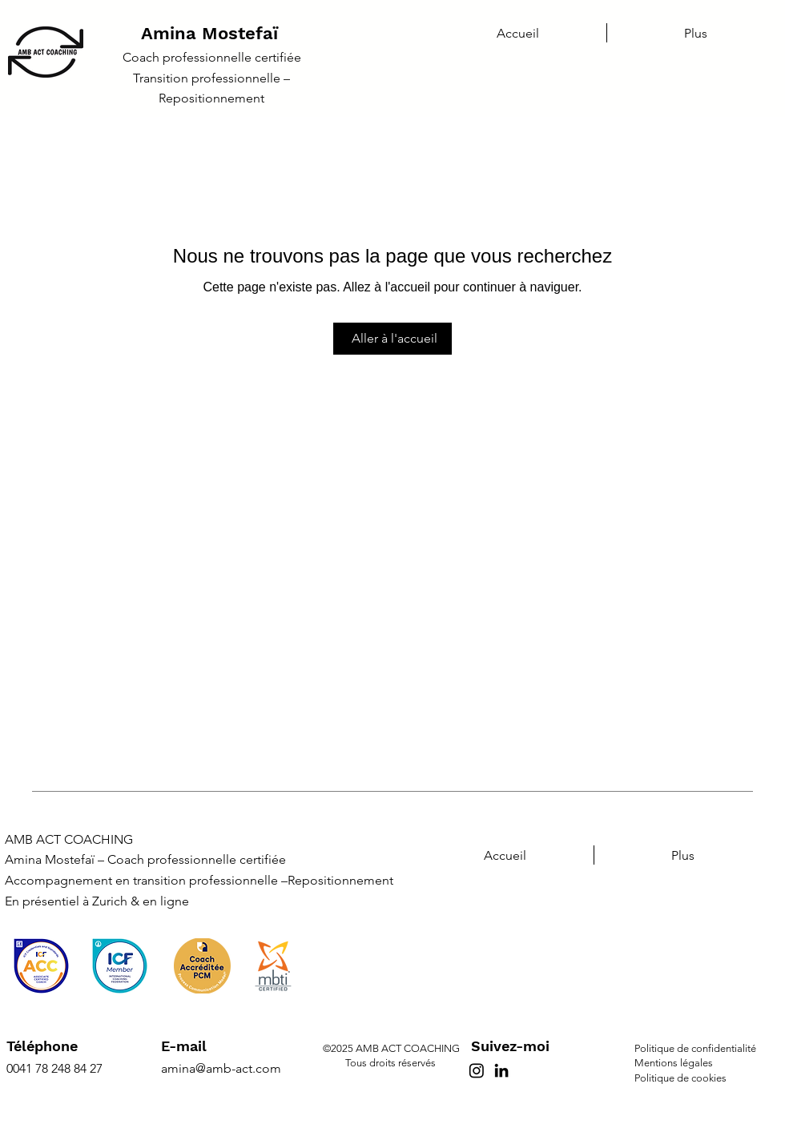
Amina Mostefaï (209, 33)
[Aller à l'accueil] (392, 339)
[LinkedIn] (501, 1070)
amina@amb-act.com (221, 1068)
